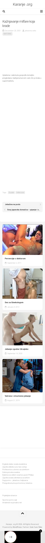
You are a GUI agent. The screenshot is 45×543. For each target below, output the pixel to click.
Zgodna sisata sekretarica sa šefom (16, 478)
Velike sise (20, 192)
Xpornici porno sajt (9, 500)
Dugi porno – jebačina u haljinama (15, 480)
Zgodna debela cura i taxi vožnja (14, 467)
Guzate (11, 192)
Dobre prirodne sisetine (11, 472)
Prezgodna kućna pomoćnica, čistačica (17, 483)
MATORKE (7, 34)
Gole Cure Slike (36, 527)
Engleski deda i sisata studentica (14, 464)
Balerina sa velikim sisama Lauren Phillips (18, 475)
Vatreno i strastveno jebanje (18, 396)
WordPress (17, 527)
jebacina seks (30, 31)
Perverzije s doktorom (15, 258)
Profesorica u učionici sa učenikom (15, 469)
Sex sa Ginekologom (14, 302)
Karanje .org (22, 4)
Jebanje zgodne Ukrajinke (16, 349)
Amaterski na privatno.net (12, 503)
